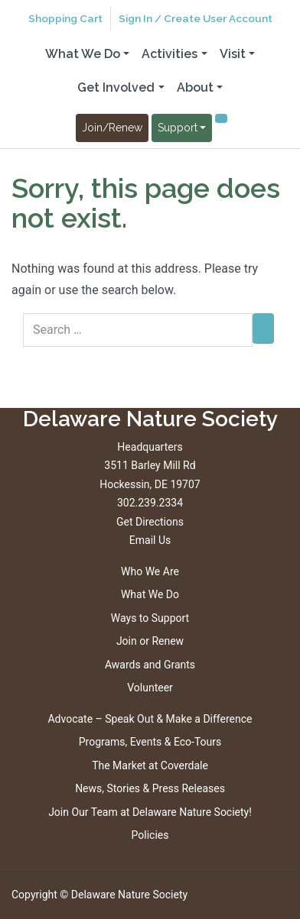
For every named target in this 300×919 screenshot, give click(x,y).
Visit (233, 54)
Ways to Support (150, 618)
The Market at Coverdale (150, 765)
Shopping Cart (65, 18)
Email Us (150, 540)
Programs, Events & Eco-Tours (150, 742)
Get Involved (116, 87)
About (195, 87)
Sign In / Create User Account (195, 18)
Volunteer (150, 687)
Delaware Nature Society (129, 894)
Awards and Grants (150, 665)
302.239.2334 (150, 503)
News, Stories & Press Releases (150, 788)
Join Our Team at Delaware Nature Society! (150, 812)
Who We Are (150, 571)
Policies (150, 835)
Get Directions (150, 522)
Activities (169, 54)
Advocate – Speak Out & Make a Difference (149, 719)
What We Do (82, 54)
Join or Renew (150, 641)
